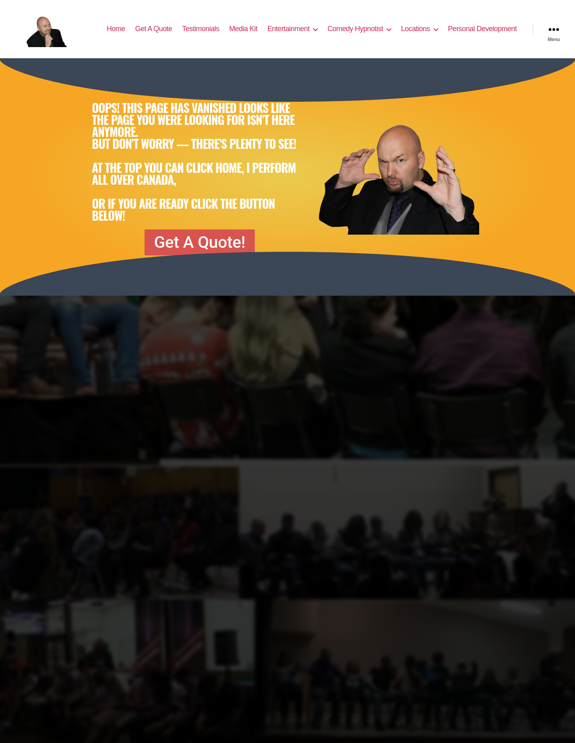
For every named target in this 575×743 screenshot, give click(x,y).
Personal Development (482, 29)
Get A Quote (153, 29)
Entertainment (289, 29)
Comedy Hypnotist (355, 29)
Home (116, 29)
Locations (415, 29)
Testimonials (200, 29)
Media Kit (243, 29)
